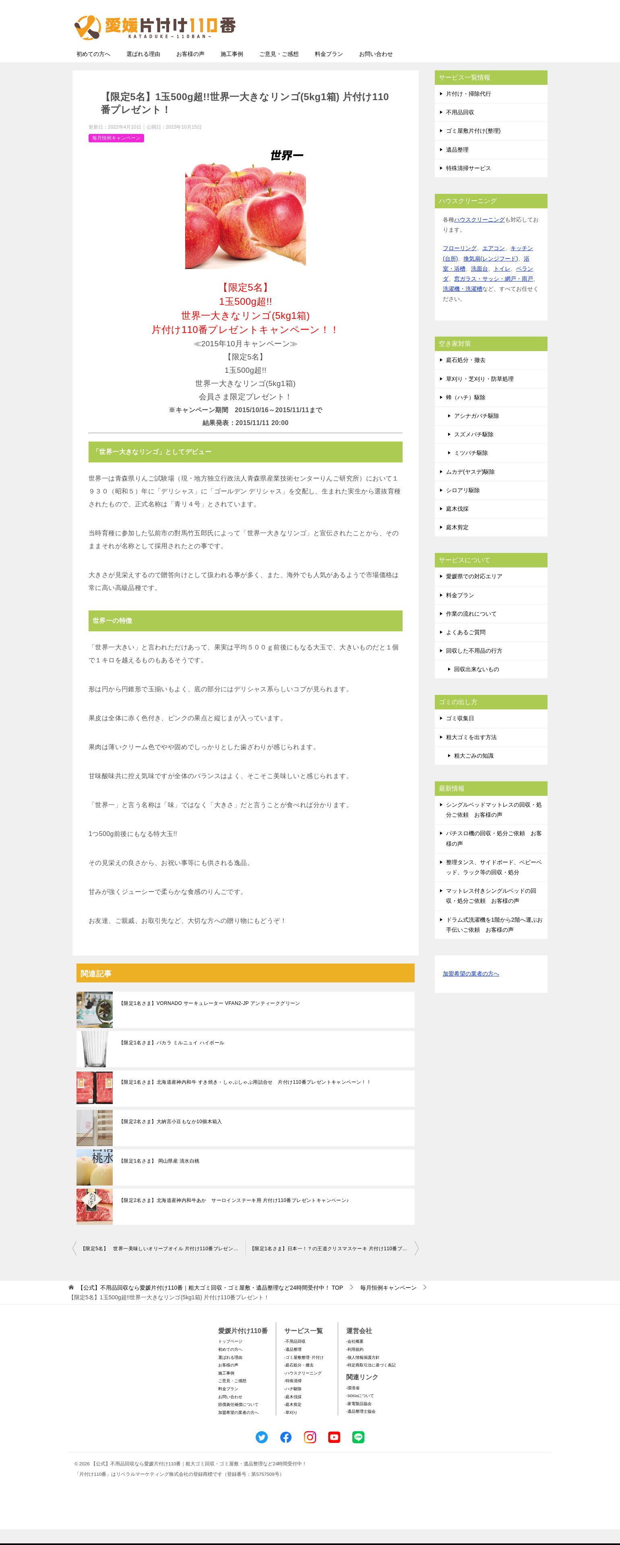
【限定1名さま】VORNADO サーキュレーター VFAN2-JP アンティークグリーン (209, 1019)
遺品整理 (457, 165)
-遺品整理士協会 (361, 1427)
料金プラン (329, 69)
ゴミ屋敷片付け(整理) (473, 146)
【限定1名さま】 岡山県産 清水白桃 (159, 1176)
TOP (210, 1303)
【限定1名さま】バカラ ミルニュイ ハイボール (172, 1058)
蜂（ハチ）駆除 (466, 413)
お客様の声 (190, 69)
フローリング (460, 264)
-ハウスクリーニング (303, 1389)
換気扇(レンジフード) (490, 274)
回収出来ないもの (476, 685)
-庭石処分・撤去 (299, 1381)
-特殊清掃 (293, 1396)
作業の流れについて (471, 629)
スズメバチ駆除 (474, 450)
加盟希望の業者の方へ (471, 990)
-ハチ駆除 (293, 1404)
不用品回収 (460, 128)
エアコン (493, 264)
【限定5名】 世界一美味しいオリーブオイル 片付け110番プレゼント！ (162, 1264)
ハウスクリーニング (479, 235)
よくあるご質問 (466, 648)
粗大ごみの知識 (474, 771)
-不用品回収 (295, 1357)
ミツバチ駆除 (471, 468)
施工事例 (232, 69)
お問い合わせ (376, 69)
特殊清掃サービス (468, 184)
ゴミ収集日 (460, 734)
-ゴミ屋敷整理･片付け (304, 1373)
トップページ (230, 1357)
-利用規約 (355, 1365)
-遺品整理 (293, 1365)
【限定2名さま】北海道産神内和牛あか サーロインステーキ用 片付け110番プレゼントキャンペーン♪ (234, 1216)
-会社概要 (355, 1357)
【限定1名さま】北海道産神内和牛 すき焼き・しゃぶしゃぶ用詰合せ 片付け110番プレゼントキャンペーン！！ (245, 1098)
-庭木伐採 (293, 1412)
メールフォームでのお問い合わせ (472, 47)
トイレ (502, 284)
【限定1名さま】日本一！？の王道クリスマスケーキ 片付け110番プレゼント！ (334, 1264)
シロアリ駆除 (463, 506)
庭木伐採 (457, 524)
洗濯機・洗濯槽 (462, 304)
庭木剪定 (457, 543)
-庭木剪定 (293, 1420)
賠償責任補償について (238, 1420)
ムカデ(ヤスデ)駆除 (470, 487)
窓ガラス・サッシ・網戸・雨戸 (493, 294)
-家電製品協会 (359, 1419)
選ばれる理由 (143, 69)
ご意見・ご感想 (279, 69)
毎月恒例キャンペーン (116, 153)
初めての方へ (93, 69)
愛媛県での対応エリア (474, 592)
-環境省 (353, 1403)
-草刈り (291, 1428)
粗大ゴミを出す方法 (471, 753)
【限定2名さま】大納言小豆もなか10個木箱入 (170, 1137)
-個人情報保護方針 (363, 1373)
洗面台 (479, 284)
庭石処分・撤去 (466, 375)
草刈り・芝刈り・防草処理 (480, 394)
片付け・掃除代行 (468, 109)
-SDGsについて (360, 1411)
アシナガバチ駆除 (476, 431)
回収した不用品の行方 (474, 666)
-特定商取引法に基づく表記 (371, 1381)
